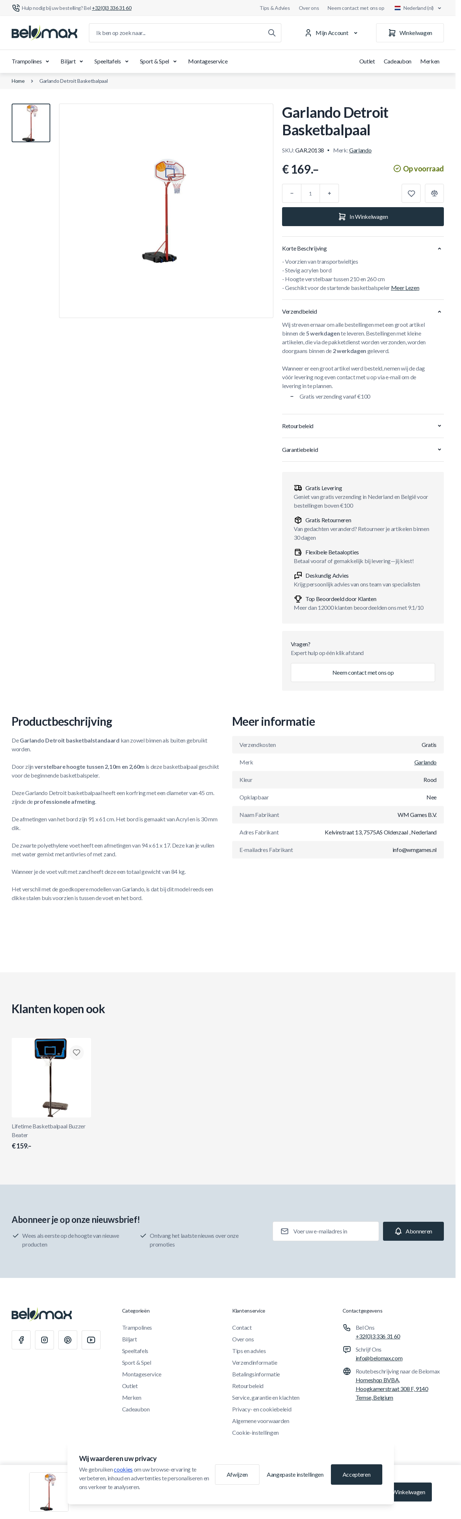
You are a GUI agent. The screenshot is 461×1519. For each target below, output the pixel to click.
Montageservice (208, 61)
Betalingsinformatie (256, 1374)
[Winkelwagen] (410, 32)
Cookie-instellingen (255, 1432)
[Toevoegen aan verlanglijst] (411, 193)
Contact (242, 1327)
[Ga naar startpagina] (44, 33)
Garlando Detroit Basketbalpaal (73, 81)
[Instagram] (44, 1339)
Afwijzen (237, 1474)
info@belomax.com (379, 1358)
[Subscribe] (413, 1231)
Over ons (309, 8)
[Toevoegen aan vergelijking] (434, 193)
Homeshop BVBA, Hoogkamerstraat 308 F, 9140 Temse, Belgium (392, 1388)
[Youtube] (91, 1339)
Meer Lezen (405, 287)
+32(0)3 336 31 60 (378, 1336)
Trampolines (32, 61)
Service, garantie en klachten (266, 1397)
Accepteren (357, 1474)
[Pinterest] (67, 1339)
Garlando (360, 150)
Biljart (73, 61)
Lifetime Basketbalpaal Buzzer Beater (51, 1137)
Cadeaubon (397, 61)
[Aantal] (310, 193)
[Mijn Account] (332, 32)
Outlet (367, 61)
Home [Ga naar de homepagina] (18, 81)
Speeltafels (112, 61)
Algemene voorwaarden (260, 1420)
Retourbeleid (247, 1385)
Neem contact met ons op (356, 8)
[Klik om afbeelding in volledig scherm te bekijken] (166, 211)
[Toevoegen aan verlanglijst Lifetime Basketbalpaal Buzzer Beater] (76, 1052)
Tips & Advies (274, 8)
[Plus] (329, 193)
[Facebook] (21, 1339)
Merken (429, 61)
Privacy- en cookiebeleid (261, 1409)
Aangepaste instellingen (295, 1474)
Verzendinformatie (254, 1362)
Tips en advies (249, 1350)
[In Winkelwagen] (363, 216)
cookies (123, 1469)
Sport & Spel (159, 61)
